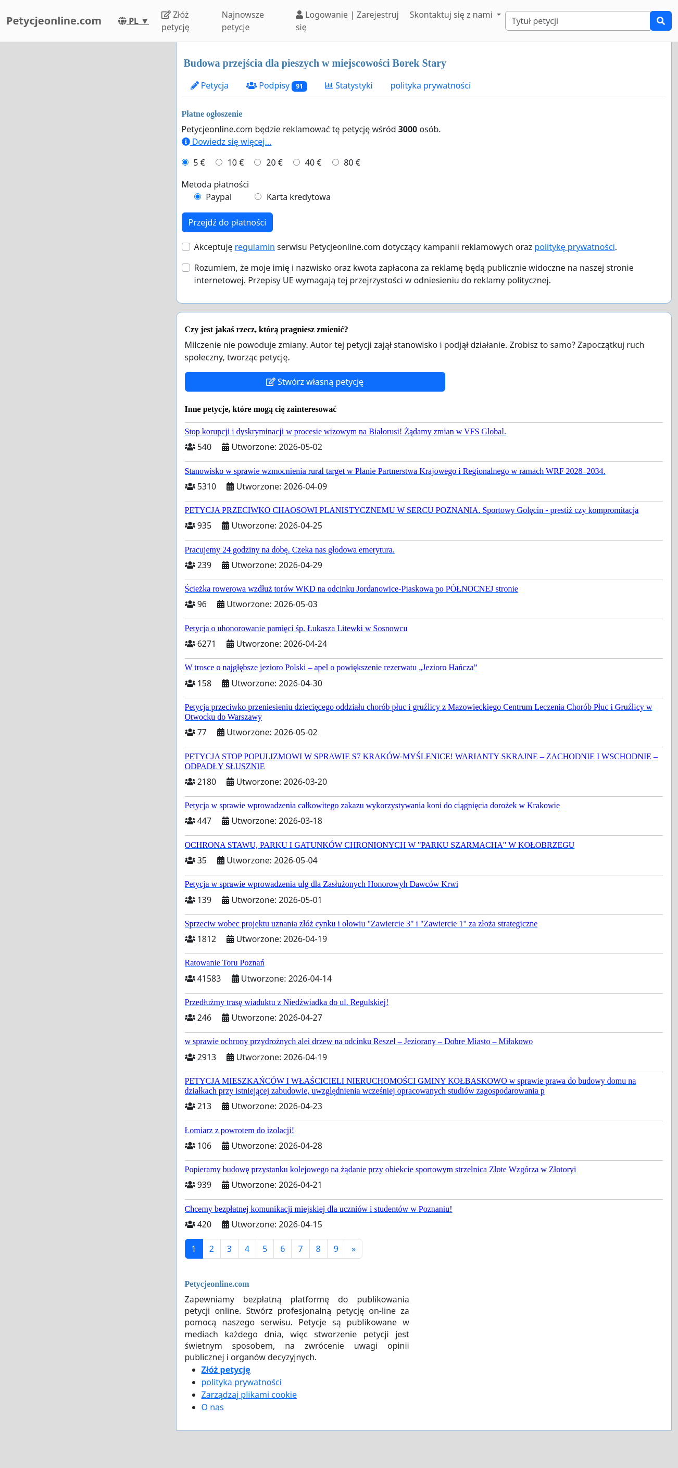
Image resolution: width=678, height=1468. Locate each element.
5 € (199, 162)
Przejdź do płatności (228, 222)
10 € (236, 162)
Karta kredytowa (299, 197)
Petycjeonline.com (54, 21)
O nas (213, 1407)
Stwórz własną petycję (314, 381)
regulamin (255, 247)
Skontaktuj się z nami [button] (452, 14)
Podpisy (276, 86)
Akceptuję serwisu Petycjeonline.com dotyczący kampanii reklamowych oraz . (406, 247)
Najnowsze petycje (243, 21)
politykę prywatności (574, 247)
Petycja (210, 85)
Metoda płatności (215, 184)
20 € (274, 162)
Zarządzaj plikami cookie (249, 1394)
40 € (313, 162)
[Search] (577, 21)
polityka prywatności (431, 85)
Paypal (219, 197)
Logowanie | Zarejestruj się (347, 21)
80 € (352, 162)
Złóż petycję (175, 21)
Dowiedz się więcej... (227, 141)
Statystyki (349, 85)
